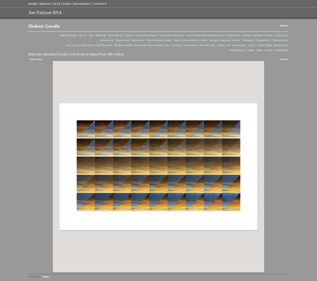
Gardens (247, 35)
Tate (91, 35)
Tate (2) (82, 35)
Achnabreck (106, 40)
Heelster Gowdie (263, 35)
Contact (99, 3)
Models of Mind (123, 45)
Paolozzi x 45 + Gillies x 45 (214, 45)
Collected (176, 45)
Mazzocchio (281, 45)
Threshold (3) (280, 40)
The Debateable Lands (159, 40)
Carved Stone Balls (146, 35)
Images (45, 3)
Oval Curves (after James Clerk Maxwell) (89, 45)
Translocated (122, 40)
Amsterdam (281, 50)
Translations (239, 45)
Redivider (100, 35)
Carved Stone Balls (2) (171, 35)
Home (32, 3)
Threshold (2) (262, 40)
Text (56, 3)
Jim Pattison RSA (45, 12)
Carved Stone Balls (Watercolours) (205, 35)
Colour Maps (265, 45)
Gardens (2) (281, 35)
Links (67, 3)
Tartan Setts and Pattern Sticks (191, 40)
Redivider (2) (115, 35)
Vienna (269, 50)
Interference (138, 40)
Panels (250, 50)
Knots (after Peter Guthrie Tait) (151, 45)
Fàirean (129, 35)
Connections (190, 45)
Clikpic (45, 276)
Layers (251, 45)
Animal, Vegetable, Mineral (224, 40)
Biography (82, 3)
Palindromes (233, 35)
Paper (260, 50)
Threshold (247, 40)
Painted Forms (237, 50)
